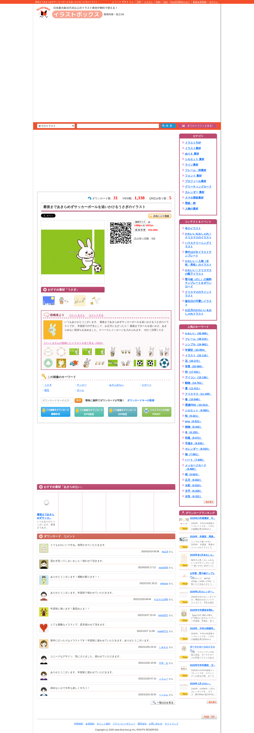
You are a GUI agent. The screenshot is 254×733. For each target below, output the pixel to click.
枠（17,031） (193, 371)
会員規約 (90, 723)
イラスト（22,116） (197, 355)
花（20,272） (193, 360)
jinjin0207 (163, 615)
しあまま (163, 647)
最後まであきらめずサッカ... (45, 516)
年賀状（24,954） (195, 349)
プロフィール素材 (195, 181)
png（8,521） (193, 421)
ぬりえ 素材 (192, 153)
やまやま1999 (161, 599)
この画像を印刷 (156, 412)
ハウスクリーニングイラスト (198, 244)
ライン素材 (191, 164)
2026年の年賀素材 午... (202, 518)
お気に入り (159, 216)
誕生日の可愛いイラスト (198, 303)
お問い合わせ (155, 723)
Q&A (158, 2)
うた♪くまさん (77, 315)
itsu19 (165, 551)
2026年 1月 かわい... (200, 683)
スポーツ (146, 384)
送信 (78, 400)
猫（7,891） (192, 454)
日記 (165, 2)
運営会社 (142, 723)
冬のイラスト (193, 228)
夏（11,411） (193, 388)
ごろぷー (163, 678)
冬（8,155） (192, 432)
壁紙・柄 (190, 203)
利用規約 (78, 723)
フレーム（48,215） (197, 338)
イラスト (148, 2)
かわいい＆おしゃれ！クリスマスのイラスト (198, 235)
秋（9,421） (192, 415)
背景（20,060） (194, 366)
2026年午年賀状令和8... (202, 610)
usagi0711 (163, 631)
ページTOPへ (209, 716)
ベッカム (163, 694)
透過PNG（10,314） (197, 404)
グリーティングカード (198, 186)
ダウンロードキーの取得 (140, 400)
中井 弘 (163, 663)
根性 (46, 390)
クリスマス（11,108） (198, 393)
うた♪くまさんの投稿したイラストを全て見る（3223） (73, 343)
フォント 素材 (193, 175)
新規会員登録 (199, 2)
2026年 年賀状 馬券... (202, 536)
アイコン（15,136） (197, 377)
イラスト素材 (193, 148)
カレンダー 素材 (194, 192)
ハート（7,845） (195, 459)
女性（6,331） (193, 496)
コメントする (96, 315)
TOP (138, 2)
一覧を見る (209, 502)
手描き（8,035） (195, 443)
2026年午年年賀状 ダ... (202, 665)
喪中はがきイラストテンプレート (198, 253)
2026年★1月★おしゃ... (202, 555)
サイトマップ (171, 723)
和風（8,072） (193, 437)
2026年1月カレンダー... (202, 591)
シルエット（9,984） (197, 410)
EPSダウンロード (89, 412)
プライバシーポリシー (124, 723)
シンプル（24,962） (197, 344)
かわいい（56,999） (197, 333)
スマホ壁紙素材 (194, 197)
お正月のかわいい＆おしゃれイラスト (198, 312)
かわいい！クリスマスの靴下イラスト (198, 272)
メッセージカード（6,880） (195, 467)
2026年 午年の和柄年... (202, 628)
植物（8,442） (193, 426)
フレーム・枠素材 (195, 170)
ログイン (213, 2)
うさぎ (48, 384)
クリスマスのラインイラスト (198, 293)
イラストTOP (193, 142)
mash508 (163, 567)
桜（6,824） (192, 474)
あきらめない (116, 384)
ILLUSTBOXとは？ (180, 2)
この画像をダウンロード (55, 412)
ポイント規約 (103, 723)
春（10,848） (193, 399)
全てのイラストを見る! (197, 125)
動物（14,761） (194, 382)
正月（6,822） (193, 479)
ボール (80, 390)
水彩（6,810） (193, 485)
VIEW (184, 528)
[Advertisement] (15, 62)
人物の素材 (191, 208)
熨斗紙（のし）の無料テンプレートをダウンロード (198, 283)
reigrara (164, 583)
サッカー (82, 384)
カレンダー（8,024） (197, 448)
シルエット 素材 (194, 159)
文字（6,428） (193, 490)
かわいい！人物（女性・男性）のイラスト (198, 263)
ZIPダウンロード (122, 412)
